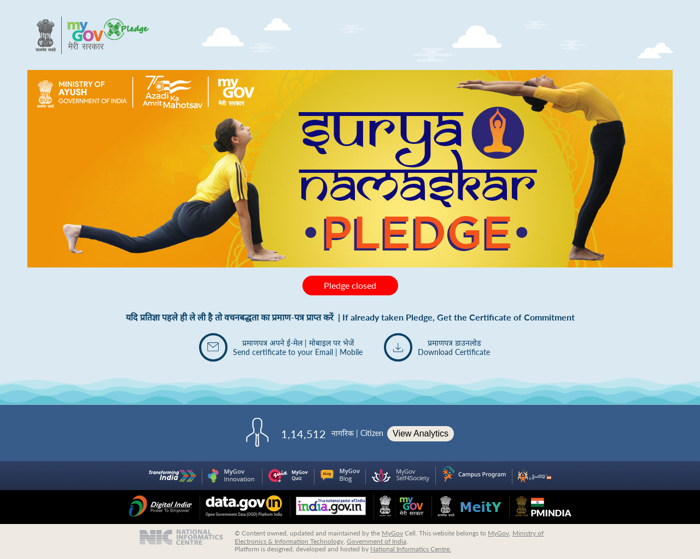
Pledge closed (350, 285)
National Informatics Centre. (410, 549)
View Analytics (420, 433)
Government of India (376, 541)
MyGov (392, 533)
